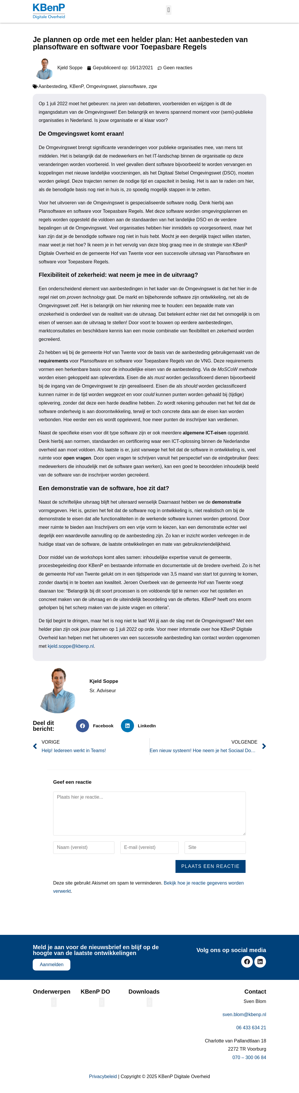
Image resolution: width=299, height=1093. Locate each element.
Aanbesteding (52, 90)
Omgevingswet (101, 90)
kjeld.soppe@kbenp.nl (71, 650)
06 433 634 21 (251, 1032)
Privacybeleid (103, 1080)
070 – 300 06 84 (249, 1061)
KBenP (76, 90)
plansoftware (133, 90)
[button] (168, 10)
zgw (153, 90)
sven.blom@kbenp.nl (244, 1018)
